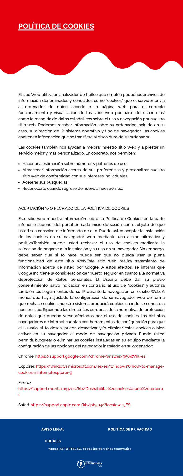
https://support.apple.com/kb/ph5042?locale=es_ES (80, 404)
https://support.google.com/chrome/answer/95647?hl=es (90, 356)
